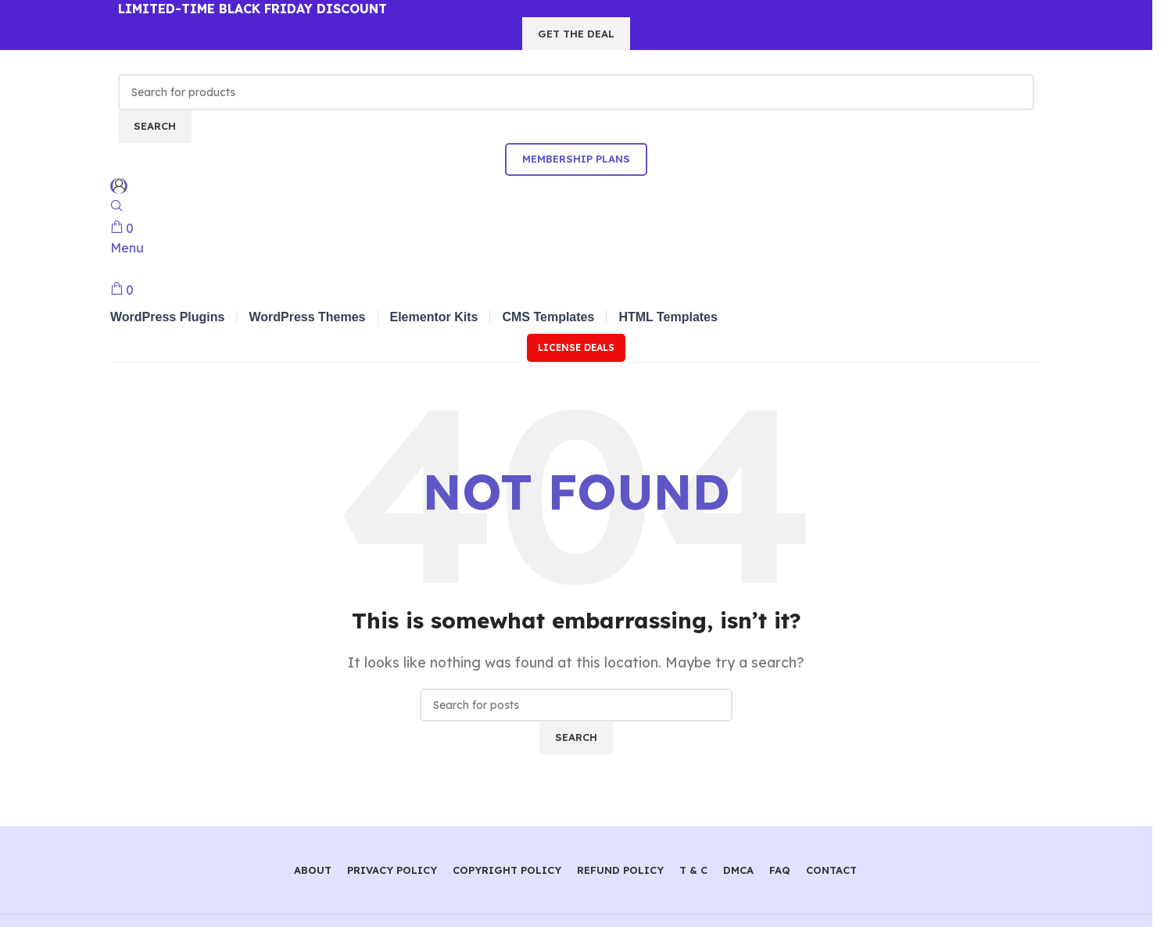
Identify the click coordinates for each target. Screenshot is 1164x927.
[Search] (576, 92)
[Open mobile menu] (127, 248)
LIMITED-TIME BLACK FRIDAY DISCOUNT (252, 8)
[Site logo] (196, 61)
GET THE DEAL (576, 33)
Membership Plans (576, 158)
